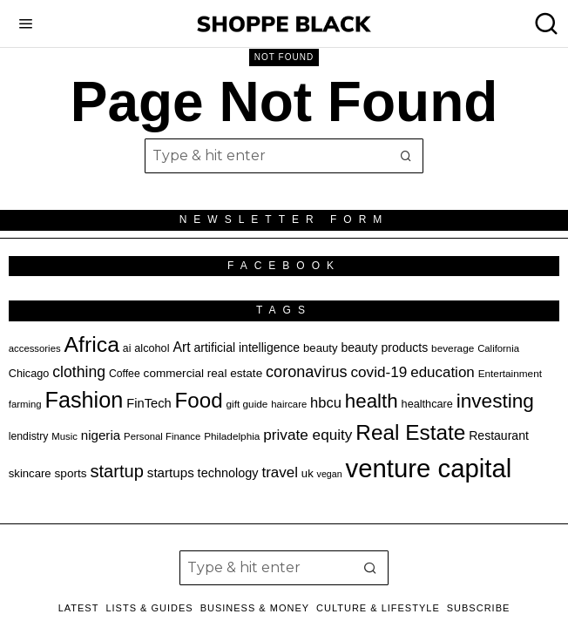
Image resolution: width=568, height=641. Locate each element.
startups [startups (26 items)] (170, 472)
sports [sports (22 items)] (71, 473)
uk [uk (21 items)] (307, 473)
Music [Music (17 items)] (64, 436)
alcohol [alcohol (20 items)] (151, 348)
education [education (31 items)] (442, 372)
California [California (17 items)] (498, 348)
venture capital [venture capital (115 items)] (429, 468)
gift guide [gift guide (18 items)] (247, 403)
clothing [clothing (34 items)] (78, 372)
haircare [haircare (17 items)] (289, 404)
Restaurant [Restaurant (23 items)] (499, 435)
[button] (406, 155)
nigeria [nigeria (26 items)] (101, 435)
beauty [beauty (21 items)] (320, 347)
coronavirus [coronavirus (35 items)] (306, 372)
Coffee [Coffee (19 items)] (124, 374)
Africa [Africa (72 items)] (91, 344)
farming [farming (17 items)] (25, 404)
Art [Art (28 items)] (181, 347)
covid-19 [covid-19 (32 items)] (378, 372)
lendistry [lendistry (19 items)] (29, 436)
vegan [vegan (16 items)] (329, 474)
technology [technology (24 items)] (228, 473)
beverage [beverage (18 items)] (452, 348)
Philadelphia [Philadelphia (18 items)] (232, 436)
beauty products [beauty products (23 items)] (384, 347)
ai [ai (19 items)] (127, 348)
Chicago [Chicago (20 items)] (29, 374)
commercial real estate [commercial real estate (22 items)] (203, 373)
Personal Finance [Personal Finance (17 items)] (162, 436)
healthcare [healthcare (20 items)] (427, 404)
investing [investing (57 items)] (495, 401)
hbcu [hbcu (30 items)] (325, 402)
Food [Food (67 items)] (199, 400)
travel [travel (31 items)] (279, 472)
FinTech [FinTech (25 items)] (148, 403)
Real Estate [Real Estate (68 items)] (410, 432)
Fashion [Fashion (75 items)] (83, 400)
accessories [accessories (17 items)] (35, 348)
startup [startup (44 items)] (116, 471)
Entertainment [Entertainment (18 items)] (510, 373)
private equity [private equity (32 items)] (307, 434)
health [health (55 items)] (371, 401)
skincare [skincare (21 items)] (30, 473)
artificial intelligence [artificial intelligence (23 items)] (247, 347)
